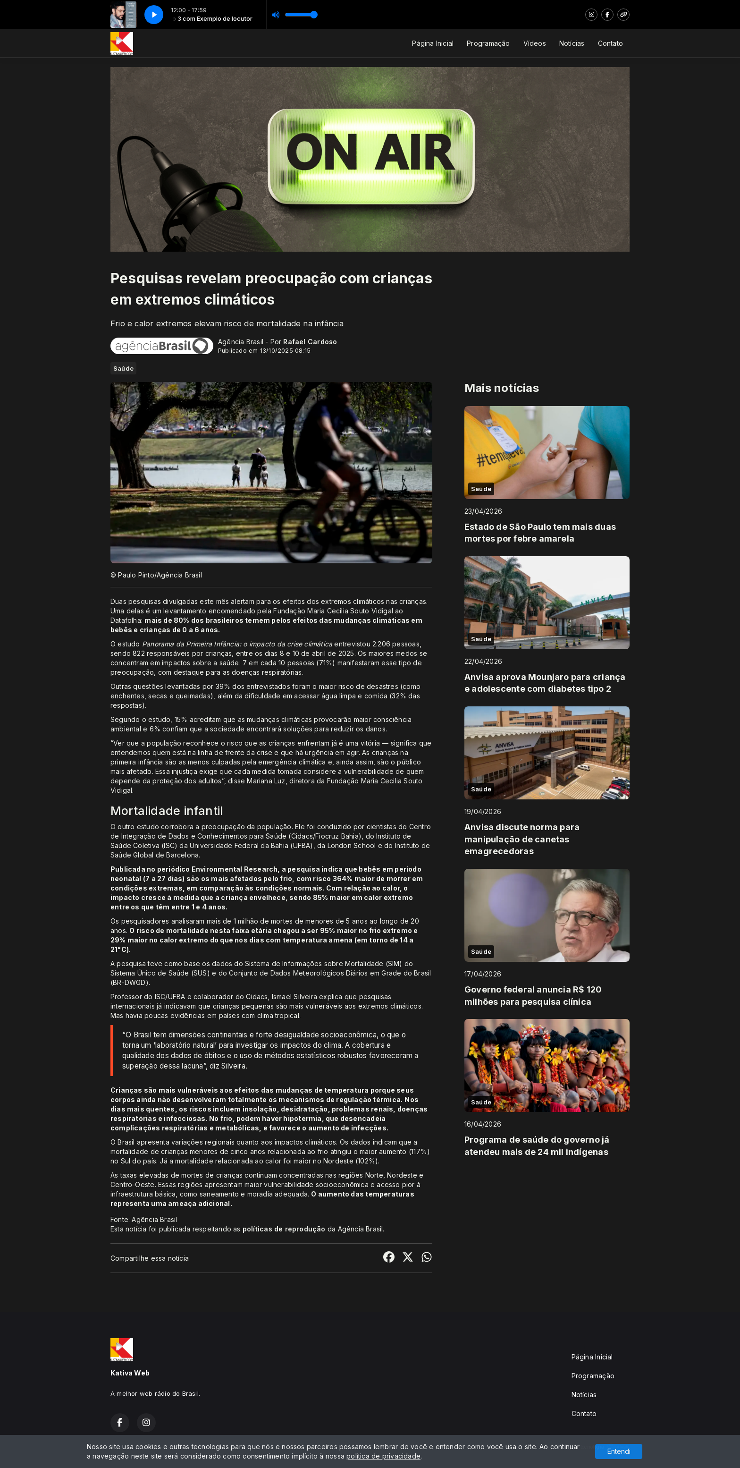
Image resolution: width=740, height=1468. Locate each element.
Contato (610, 43)
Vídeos (534, 43)
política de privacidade (383, 1456)
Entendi (619, 1451)
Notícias (572, 43)
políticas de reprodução (284, 1229)
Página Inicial (433, 43)
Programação (488, 43)
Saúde (123, 368)
